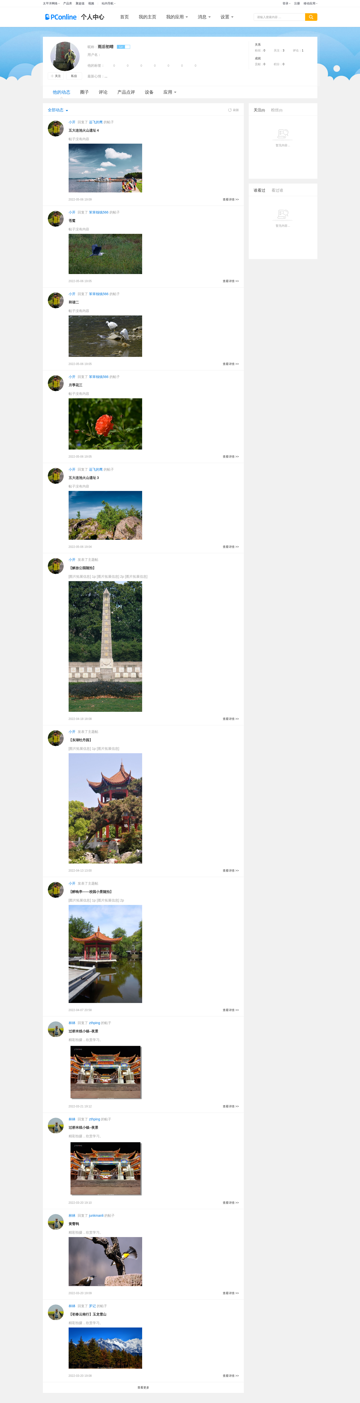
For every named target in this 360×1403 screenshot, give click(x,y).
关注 (56, 76)
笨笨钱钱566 (98, 212)
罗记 (92, 1306)
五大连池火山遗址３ (84, 478)
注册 (297, 3)
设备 (149, 92)
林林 (72, 1023)
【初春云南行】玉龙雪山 (87, 1314)
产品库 (67, 3)
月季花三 (75, 385)
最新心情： (96, 76)
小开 (72, 122)
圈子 (84, 92)
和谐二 (74, 302)
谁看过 (259, 190)
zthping (94, 1023)
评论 (103, 92)
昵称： (92, 47)
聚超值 (80, 3)
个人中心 (91, 17)
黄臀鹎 (74, 1224)
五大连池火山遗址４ (84, 130)
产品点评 (126, 92)
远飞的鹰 (96, 122)
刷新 (233, 110)
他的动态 (61, 94)
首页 (124, 16)
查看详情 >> (231, 199)
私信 (74, 76)
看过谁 (277, 190)
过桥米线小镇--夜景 (83, 1031)
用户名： (94, 55)
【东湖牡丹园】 (81, 740)
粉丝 (277, 110)
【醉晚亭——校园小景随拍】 (91, 892)
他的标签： (96, 65)
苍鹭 (72, 221)
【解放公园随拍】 (82, 568)
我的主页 (147, 16)
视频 (91, 3)
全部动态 (55, 110)
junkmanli (96, 1215)
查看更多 (143, 1387)
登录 (285, 3)
